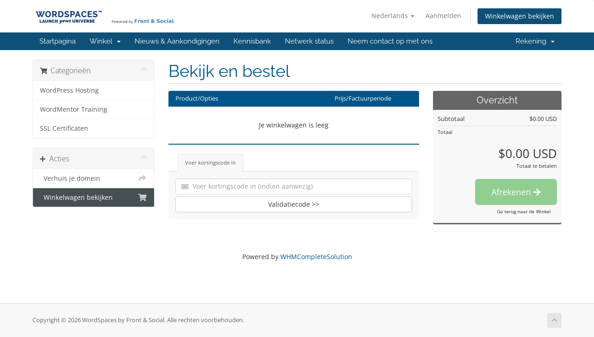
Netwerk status (309, 41)
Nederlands (392, 15)
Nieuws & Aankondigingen (177, 41)
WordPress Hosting (69, 90)
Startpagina (57, 41)
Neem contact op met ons (390, 41)
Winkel (105, 41)
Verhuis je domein (93, 178)
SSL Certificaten (64, 128)
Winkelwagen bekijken (519, 16)
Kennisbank (252, 41)
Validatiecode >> (293, 204)
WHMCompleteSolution (316, 256)
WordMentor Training (73, 109)
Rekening (535, 41)
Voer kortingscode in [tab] (210, 162)
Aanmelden (443, 15)
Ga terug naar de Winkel (524, 211)
